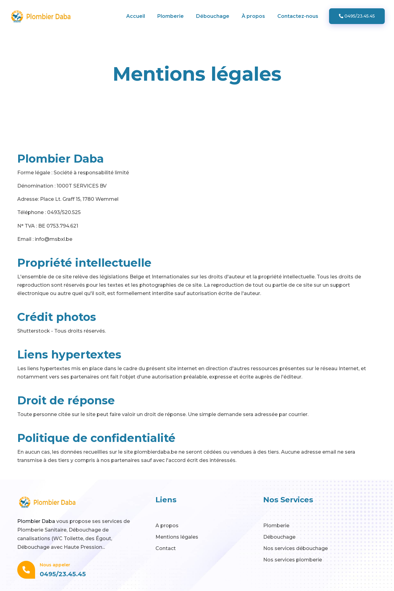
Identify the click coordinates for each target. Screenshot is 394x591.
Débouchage (212, 16)
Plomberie (170, 16)
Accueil (135, 16)
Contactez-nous (297, 16)
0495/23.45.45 (357, 16)
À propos (253, 16)
